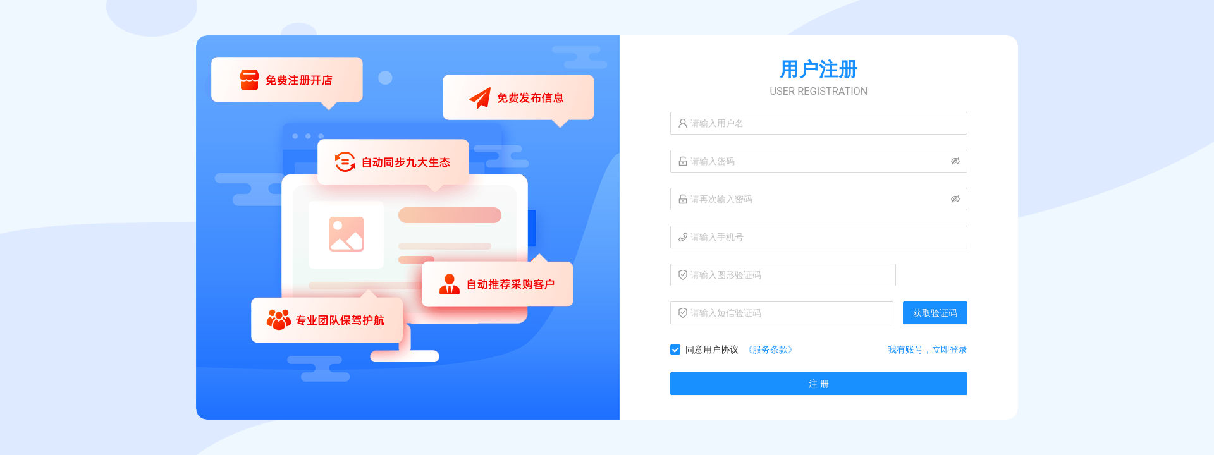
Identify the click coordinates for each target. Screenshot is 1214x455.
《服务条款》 (770, 349)
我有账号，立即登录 (927, 349)
